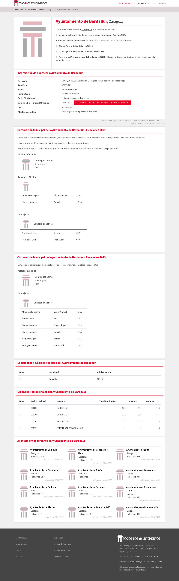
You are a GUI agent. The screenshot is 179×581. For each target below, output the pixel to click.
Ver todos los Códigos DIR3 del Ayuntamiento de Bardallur (102, 102)
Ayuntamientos (126, 3)
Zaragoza (87, 29)
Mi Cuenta (19, 556)
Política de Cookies (62, 550)
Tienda (162, 3)
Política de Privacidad (62, 544)
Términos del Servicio (62, 556)
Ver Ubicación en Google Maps (111, 80)
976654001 (105, 57)
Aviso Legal (58, 538)
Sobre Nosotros (146, 3)
